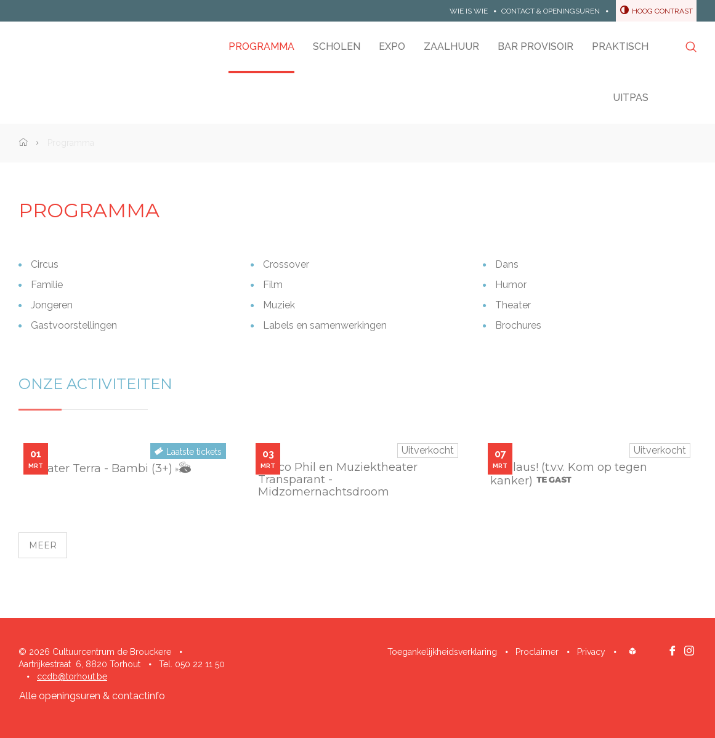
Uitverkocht (428, 450)
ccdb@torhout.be (72, 676)
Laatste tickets (194, 452)
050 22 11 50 (200, 664)
